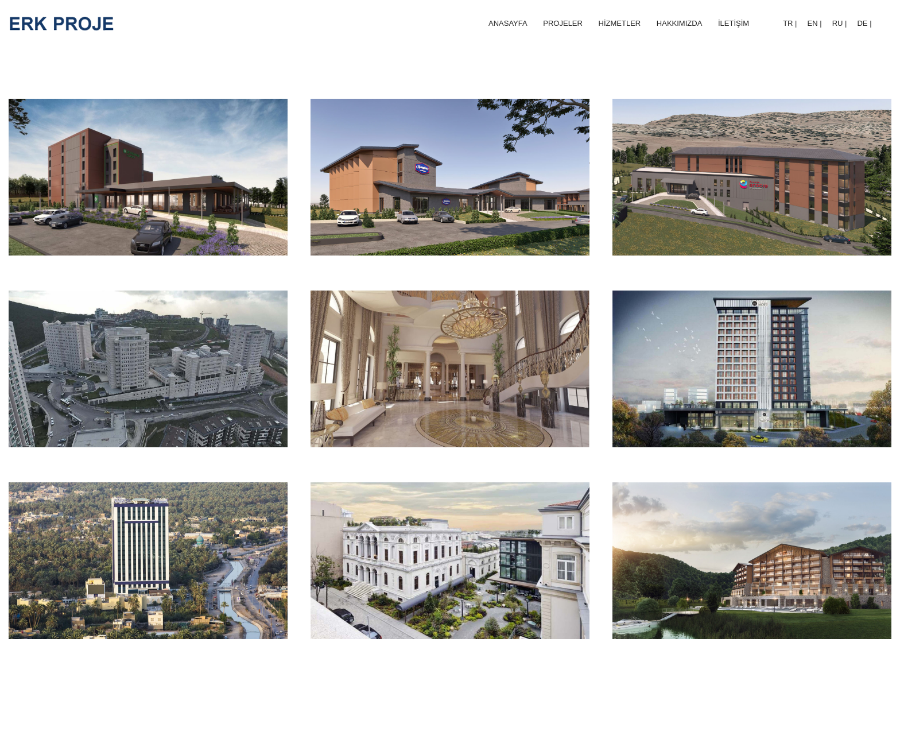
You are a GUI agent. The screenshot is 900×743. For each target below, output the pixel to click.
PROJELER (563, 23)
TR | (790, 23)
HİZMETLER (620, 23)
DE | (864, 23)
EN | (815, 23)
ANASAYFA (507, 23)
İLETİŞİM (733, 23)
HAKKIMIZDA (679, 23)
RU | (839, 23)
